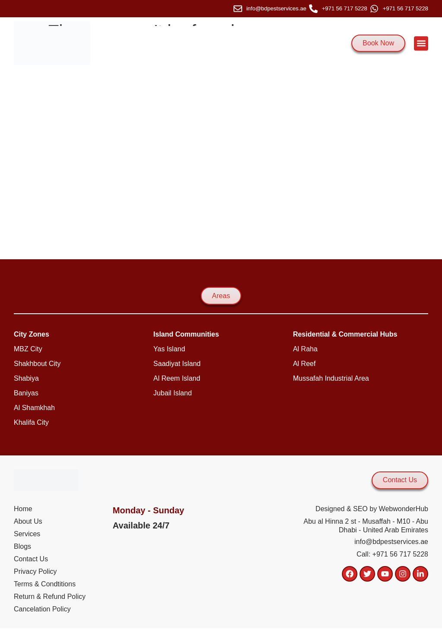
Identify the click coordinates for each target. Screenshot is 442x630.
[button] (421, 43)
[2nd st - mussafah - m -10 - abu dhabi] (221, 162)
